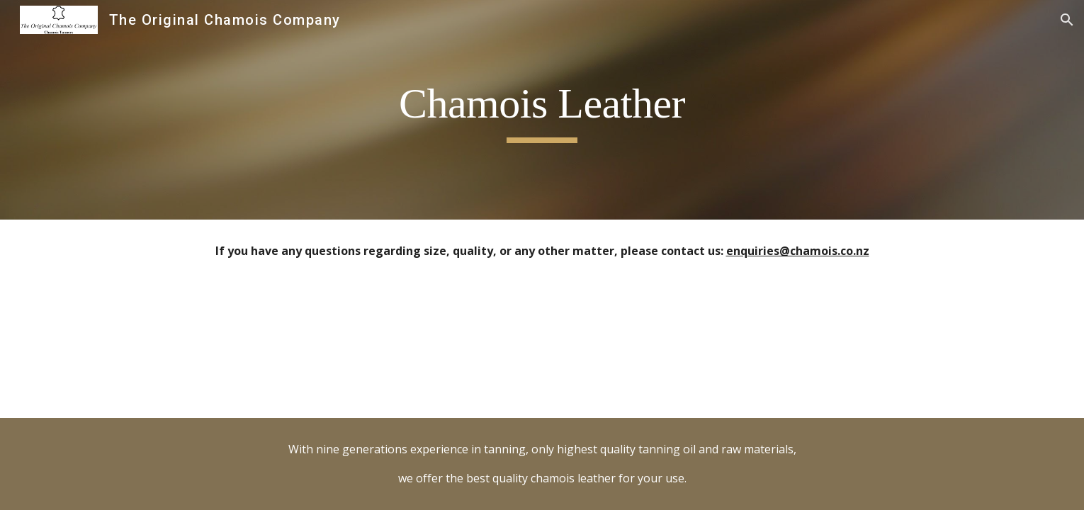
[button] (1067, 20)
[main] (542, 110)
